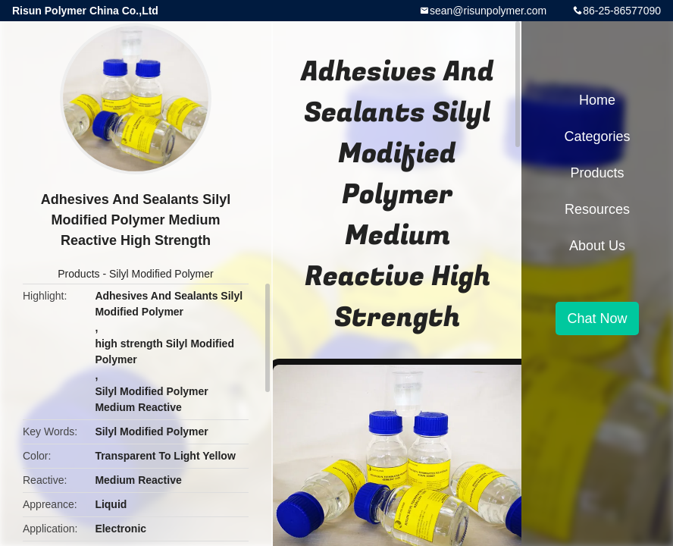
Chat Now (597, 318)
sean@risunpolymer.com (488, 11)
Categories (597, 136)
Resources (597, 209)
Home (597, 100)
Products (78, 274)
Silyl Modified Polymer (161, 274)
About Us (597, 245)
